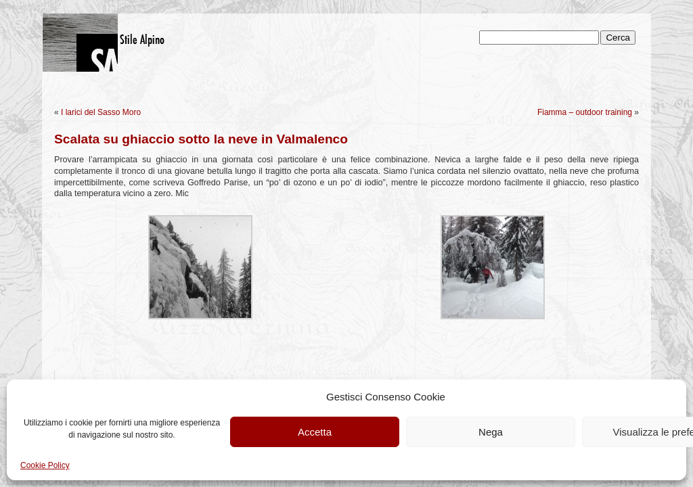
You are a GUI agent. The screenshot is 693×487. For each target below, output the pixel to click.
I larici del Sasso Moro (101, 112)
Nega (490, 432)
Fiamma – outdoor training (584, 112)
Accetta (315, 432)
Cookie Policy (45, 465)
